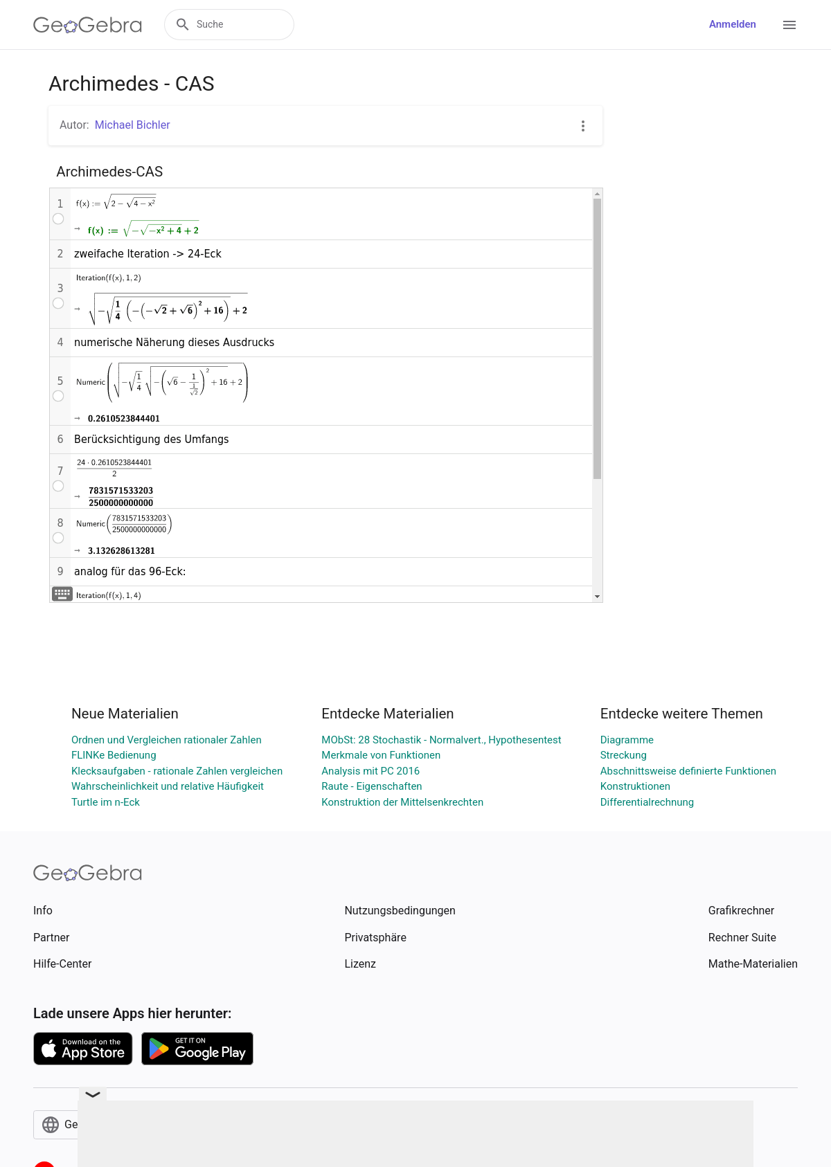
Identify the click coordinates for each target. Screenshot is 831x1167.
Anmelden (732, 24)
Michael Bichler (132, 125)
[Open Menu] (789, 25)
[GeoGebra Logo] (87, 25)
